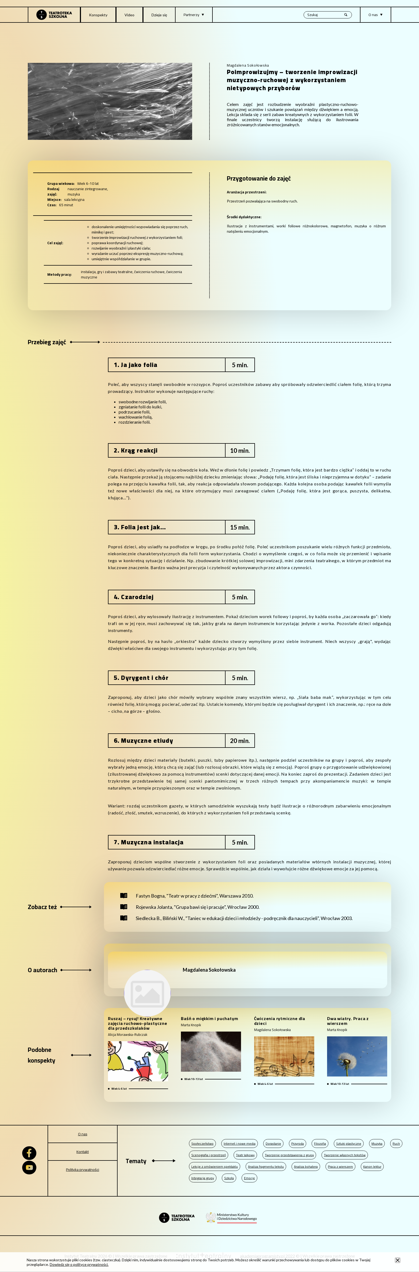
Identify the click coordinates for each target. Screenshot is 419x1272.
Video (129, 15)
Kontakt (82, 1151)
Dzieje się (159, 15)
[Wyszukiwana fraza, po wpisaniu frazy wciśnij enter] (328, 14)
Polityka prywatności (82, 1169)
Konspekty (98, 15)
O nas (82, 1134)
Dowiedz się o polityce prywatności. (79, 1264)
